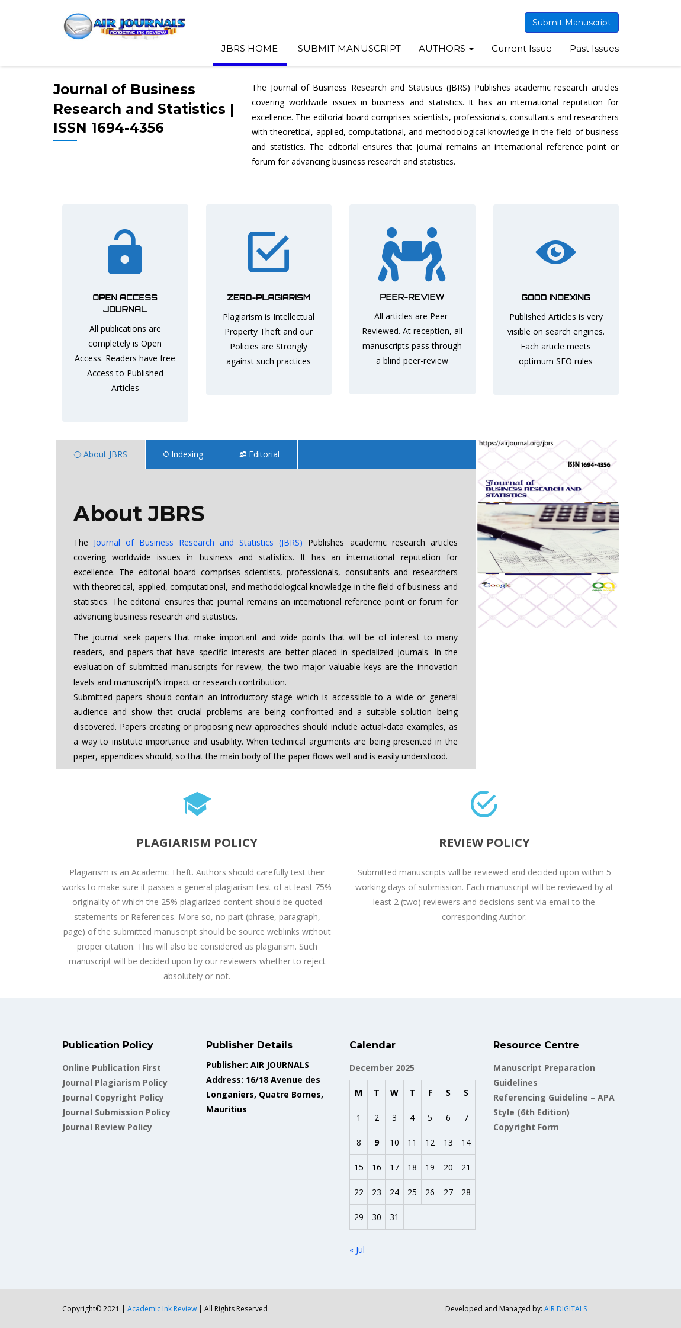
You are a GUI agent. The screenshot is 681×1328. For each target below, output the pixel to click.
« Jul (357, 1249)
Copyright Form (526, 1127)
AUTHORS (446, 48)
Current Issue (522, 48)
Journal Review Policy (107, 1127)
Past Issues (594, 48)
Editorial (259, 454)
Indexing (183, 454)
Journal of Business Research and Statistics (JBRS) (198, 542)
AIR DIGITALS (565, 1309)
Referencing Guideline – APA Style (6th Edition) (554, 1105)
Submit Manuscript (571, 22)
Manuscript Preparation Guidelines (544, 1075)
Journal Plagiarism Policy (115, 1082)
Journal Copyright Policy (113, 1097)
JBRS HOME (249, 48)
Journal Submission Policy (116, 1112)
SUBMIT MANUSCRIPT (348, 48)
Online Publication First (111, 1067)
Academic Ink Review (162, 1309)
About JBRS (100, 454)
